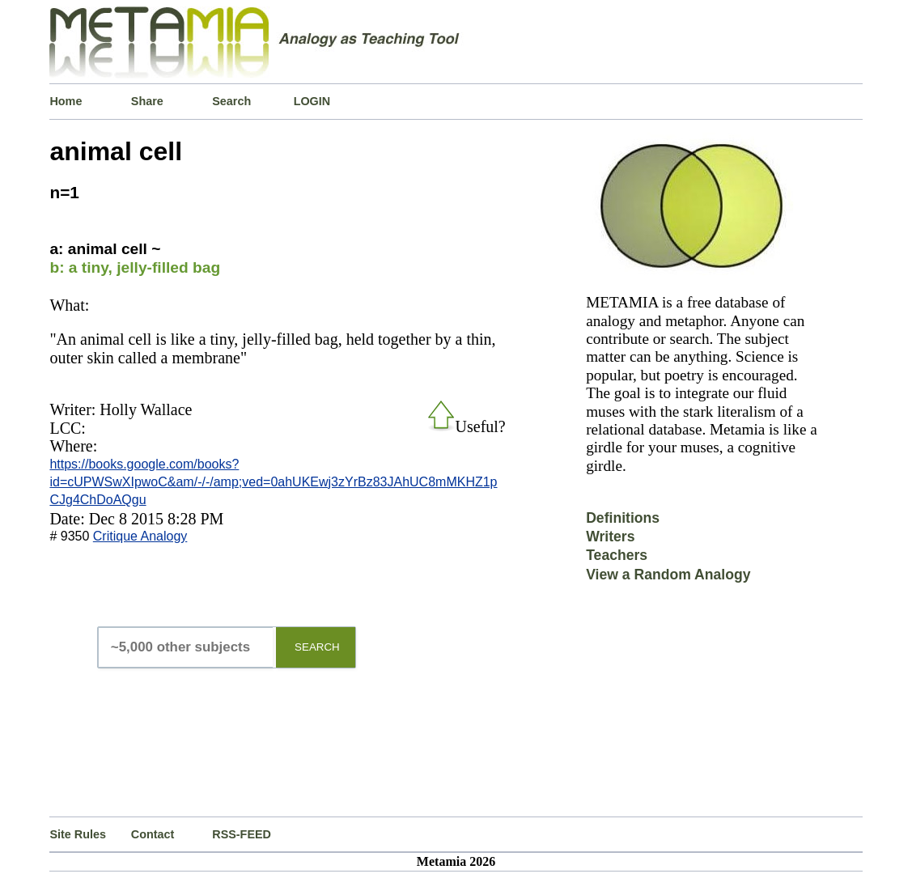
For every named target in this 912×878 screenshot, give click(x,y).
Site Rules (77, 834)
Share (147, 101)
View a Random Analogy (668, 574)
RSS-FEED (241, 834)
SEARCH (317, 647)
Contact (153, 834)
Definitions (623, 518)
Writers (610, 536)
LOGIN (312, 101)
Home (65, 101)
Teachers (616, 555)
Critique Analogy (140, 536)
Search (231, 101)
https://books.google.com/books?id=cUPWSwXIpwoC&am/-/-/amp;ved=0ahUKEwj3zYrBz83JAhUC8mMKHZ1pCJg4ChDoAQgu (273, 482)
